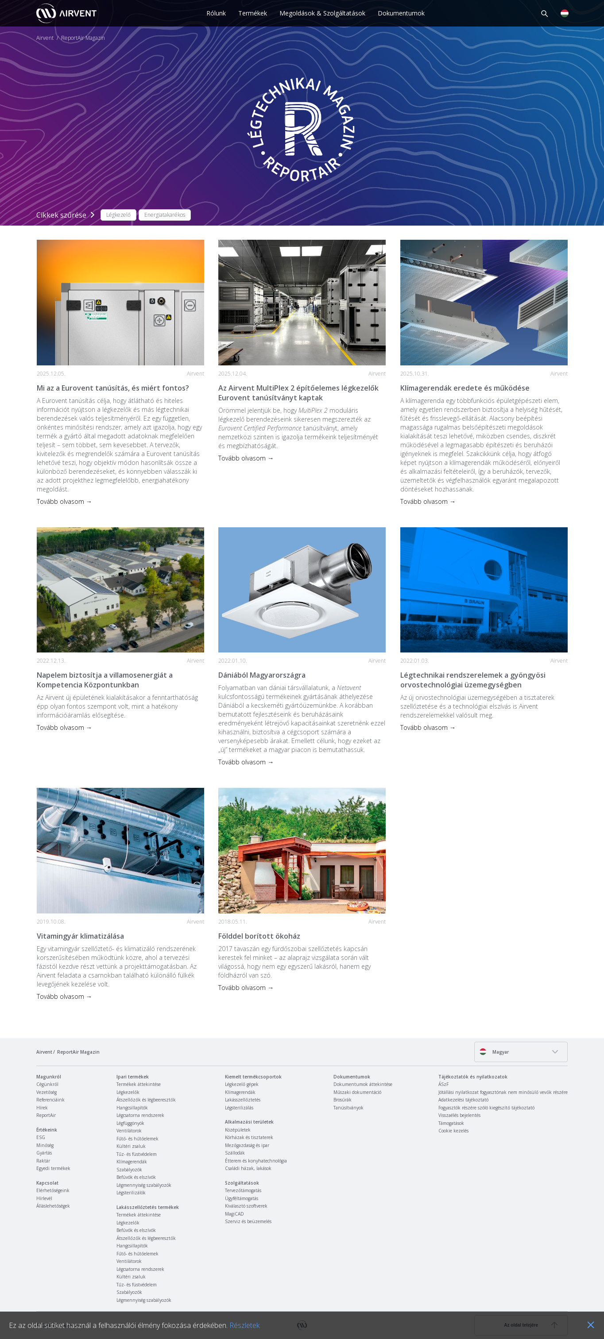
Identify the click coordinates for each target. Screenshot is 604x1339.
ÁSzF (443, 1084)
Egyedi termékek (53, 1168)
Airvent (45, 38)
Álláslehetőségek (53, 1206)
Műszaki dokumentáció (357, 1092)
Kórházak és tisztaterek (249, 1137)
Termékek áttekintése (138, 1084)
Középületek (238, 1130)
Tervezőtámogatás (243, 1190)
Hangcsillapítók (132, 1108)
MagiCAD (234, 1214)
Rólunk (216, 13)
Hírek (42, 1108)
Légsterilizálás (239, 1108)
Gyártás (44, 1153)
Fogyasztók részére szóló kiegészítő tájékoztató (486, 1108)
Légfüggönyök (130, 1123)
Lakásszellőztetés (242, 1100)
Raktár (43, 1161)
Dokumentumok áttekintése (362, 1084)
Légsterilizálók (131, 1192)
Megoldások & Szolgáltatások (322, 13)
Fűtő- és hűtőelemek (137, 1139)
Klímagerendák (131, 1162)
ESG (40, 1137)
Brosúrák (342, 1100)
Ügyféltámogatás (241, 1198)
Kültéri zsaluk (131, 1146)
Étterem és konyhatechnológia (256, 1161)
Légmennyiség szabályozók (143, 1185)
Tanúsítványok (348, 1108)
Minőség (45, 1145)
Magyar (494, 1051)
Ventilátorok (129, 1131)
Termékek (252, 13)
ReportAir (46, 1115)
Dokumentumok (401, 13)
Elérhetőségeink (53, 1190)
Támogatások (451, 1123)
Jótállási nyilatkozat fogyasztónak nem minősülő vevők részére (503, 1092)
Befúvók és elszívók (136, 1177)
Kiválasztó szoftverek (246, 1206)
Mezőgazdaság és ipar (247, 1145)
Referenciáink (50, 1100)
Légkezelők (127, 1092)
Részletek (244, 1325)
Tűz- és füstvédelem (136, 1154)
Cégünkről (47, 1084)
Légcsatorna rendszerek (140, 1115)
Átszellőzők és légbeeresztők (146, 1100)
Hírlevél (44, 1198)
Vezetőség (46, 1092)
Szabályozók (129, 1169)
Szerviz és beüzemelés (248, 1221)
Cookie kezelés (453, 1131)
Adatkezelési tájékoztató (463, 1100)
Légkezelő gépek (242, 1084)
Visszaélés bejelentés (459, 1115)
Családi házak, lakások (248, 1168)
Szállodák (235, 1153)
